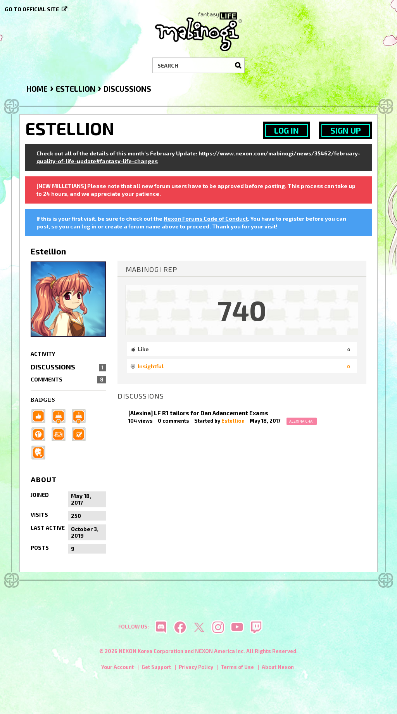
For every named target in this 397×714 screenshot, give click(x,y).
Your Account (117, 667)
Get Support (156, 667)
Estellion (233, 421)
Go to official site (32, 9)
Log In (286, 130)
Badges (43, 400)
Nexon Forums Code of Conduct (206, 218)
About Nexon (278, 667)
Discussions (68, 367)
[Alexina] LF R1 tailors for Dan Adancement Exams (198, 412)
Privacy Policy (196, 667)
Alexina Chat (301, 421)
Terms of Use (237, 667)
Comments (68, 379)
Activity (43, 353)
